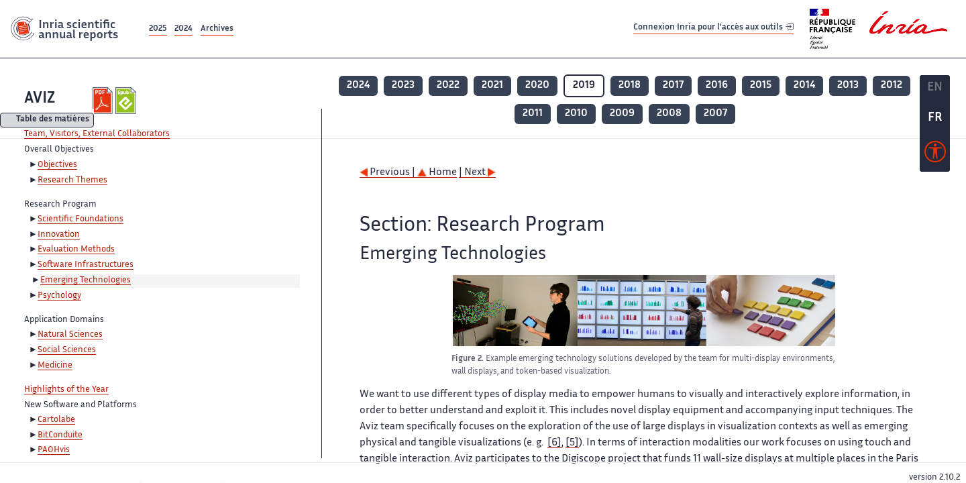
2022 (448, 85)
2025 (158, 29)
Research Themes (72, 180)
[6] (554, 443)
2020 (537, 85)
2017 (673, 85)
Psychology (59, 296)
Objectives (57, 165)
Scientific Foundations (80, 219)
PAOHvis (54, 450)
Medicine (55, 366)
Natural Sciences (70, 335)
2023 (403, 85)
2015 (760, 85)
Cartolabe (56, 420)
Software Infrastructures (85, 265)
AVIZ (39, 99)
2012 (891, 85)
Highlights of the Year (66, 390)
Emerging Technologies (85, 280)
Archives (217, 29)
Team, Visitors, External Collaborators (97, 134)
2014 (804, 85)
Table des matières (52, 120)
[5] (572, 443)
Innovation (59, 235)
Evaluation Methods (76, 250)
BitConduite (60, 435)
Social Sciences (67, 350)
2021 (492, 85)
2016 (717, 85)
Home (437, 172)
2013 (848, 85)
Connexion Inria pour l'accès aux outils (713, 28)
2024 (183, 29)
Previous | (388, 172)
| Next (477, 172)
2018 (630, 85)
